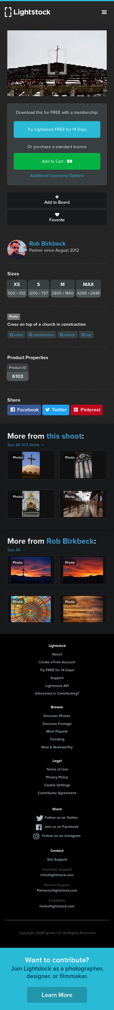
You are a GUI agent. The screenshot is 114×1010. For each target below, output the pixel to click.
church (67, 334)
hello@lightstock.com (57, 906)
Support (57, 677)
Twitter (56, 409)
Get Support (57, 859)
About (57, 654)
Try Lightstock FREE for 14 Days (57, 129)
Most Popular (57, 731)
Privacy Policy (57, 777)
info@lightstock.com (57, 874)
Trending (57, 739)
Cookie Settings (57, 784)
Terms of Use (57, 769)
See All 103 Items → (26, 445)
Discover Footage (57, 723)
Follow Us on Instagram (61, 835)
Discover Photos (57, 715)
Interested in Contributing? (57, 693)
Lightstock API (57, 685)
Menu (104, 12)
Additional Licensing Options (57, 175)
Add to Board (57, 200)
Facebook (24, 409)
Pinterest (86, 409)
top (86, 334)
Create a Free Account (57, 662)
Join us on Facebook (61, 826)
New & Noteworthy (57, 747)
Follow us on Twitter (61, 817)
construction (41, 334)
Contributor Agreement (57, 792)
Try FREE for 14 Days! (57, 669)
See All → (16, 550)
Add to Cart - (57, 161)
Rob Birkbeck (47, 243)
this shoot (64, 436)
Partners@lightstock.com (57, 890)
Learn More (57, 994)
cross (16, 334)
